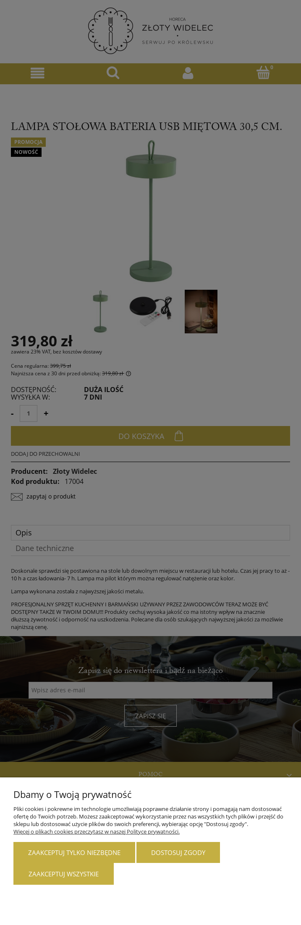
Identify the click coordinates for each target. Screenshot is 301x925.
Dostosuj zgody (178, 852)
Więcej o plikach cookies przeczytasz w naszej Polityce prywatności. (96, 831)
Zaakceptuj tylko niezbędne (74, 852)
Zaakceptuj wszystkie (64, 874)
